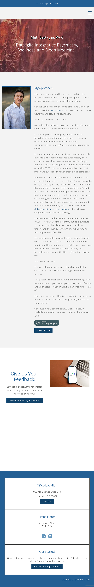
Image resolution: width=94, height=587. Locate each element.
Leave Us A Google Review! (24, 400)
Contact (47, 501)
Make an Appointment (47, 3)
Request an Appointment (47, 566)
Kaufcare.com (58, 110)
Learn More (43, 330)
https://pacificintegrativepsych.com (53, 209)
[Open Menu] (90, 13)
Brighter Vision (82, 579)
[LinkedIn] (44, 536)
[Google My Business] (50, 536)
